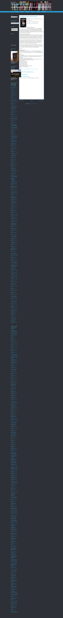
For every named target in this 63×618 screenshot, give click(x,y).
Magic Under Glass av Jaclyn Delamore (14, 448)
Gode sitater (33, 11)
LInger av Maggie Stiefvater (13, 412)
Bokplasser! (38, 11)
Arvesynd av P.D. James (14, 282)
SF (33, 72)
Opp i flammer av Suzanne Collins (13, 488)
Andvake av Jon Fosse (14, 279)
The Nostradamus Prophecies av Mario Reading (13, 584)
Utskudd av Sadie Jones (14, 272)
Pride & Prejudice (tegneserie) (13, 134)
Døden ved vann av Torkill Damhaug (13, 527)
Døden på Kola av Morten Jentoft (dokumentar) (13, 495)
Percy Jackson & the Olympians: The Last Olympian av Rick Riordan (13, 549)
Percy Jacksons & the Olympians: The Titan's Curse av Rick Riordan (14, 560)
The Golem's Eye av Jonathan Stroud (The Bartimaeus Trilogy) (14, 462)
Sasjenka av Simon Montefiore (13, 446)
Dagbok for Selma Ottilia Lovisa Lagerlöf (14, 153)
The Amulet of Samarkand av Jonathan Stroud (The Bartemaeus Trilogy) (14, 468)
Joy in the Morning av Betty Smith (14, 322)
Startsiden (31, 100)
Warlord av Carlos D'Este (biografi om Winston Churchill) (14, 187)
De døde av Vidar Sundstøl (13, 609)
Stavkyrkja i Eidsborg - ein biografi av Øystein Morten (14, 587)
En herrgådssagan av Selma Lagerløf (14, 589)
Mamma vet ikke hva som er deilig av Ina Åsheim (13, 436)
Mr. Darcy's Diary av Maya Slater (13, 281)
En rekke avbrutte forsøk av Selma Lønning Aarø (14, 127)
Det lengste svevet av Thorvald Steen (14, 397)
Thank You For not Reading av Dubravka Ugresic (14, 607)
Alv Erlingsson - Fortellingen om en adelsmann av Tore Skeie (14, 592)
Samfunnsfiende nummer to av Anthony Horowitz (14, 482)
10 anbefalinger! (27, 11)
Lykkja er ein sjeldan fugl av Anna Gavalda (14, 571)
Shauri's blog (34, 52)
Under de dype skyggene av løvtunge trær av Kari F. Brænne (14, 357)
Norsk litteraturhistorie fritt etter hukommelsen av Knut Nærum (14, 266)
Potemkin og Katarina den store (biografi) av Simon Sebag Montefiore (14, 125)
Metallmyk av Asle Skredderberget (13, 424)
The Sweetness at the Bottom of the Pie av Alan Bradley (14, 534)
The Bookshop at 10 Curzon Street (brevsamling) (13, 542)
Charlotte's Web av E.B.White (13, 146)
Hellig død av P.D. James (14, 214)
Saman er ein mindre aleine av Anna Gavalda (14, 602)
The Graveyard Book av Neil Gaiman (14, 92)
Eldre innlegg (41, 100)
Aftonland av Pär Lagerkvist (13, 440)
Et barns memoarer (13, 387)
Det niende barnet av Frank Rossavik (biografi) (14, 612)
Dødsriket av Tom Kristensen (13, 114)
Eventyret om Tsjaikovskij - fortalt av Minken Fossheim (14, 363)
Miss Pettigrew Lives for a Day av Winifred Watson (14, 599)
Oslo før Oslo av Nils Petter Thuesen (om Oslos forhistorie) (13, 433)
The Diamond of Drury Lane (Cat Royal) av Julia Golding (14, 420)
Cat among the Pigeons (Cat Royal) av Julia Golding (14, 417)
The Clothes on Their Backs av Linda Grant (14, 236)
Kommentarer (13, 30)
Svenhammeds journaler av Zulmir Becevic (14, 422)
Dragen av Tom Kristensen (13, 103)
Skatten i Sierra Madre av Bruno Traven (14, 477)
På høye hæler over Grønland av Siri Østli (14, 143)
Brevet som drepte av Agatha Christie (14, 552)
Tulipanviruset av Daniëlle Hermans (13, 391)
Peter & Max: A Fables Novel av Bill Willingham (14, 512)
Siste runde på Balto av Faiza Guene (14, 426)
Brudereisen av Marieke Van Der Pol (14, 471)
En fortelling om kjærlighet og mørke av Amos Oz (14, 578)
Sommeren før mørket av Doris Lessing (14, 492)
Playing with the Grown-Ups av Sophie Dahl (14, 333)
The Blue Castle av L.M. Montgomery (14, 164)
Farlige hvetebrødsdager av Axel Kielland (14, 100)
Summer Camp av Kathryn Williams (13, 168)
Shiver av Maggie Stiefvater (13, 414)
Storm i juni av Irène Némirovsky (13, 160)
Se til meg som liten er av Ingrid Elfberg (14, 404)
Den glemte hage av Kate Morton (13, 174)
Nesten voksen (24, 72)
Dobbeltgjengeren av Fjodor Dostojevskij (13, 518)
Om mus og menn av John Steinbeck (13, 382)
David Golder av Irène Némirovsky (14, 139)
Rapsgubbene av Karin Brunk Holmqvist (14, 464)
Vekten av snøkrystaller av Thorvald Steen (14, 401)
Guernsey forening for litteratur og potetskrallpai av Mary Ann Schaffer (14, 136)
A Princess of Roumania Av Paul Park (14, 193)
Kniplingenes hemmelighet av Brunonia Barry (13, 179)
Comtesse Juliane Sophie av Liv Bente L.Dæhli (13, 504)
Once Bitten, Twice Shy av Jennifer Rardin (14, 170)
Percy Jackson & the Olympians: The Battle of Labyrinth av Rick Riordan (14, 556)
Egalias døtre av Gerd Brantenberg (14, 430)
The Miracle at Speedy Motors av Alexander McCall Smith (14, 141)
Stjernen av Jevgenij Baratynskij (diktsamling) (14, 520)
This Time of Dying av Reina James (14, 311)
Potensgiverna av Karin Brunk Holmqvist (14, 181)
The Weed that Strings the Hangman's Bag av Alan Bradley (14, 456)
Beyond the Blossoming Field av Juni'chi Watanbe (14, 184)
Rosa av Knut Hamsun (14, 234)
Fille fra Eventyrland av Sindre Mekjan (14, 506)
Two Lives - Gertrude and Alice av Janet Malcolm (14, 262)
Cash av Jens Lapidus (14, 569)
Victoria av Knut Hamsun (14, 219)
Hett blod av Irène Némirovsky (13, 151)
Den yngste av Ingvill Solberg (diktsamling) (13, 497)
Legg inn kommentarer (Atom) (33, 103)
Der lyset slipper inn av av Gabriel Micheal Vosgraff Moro (14, 108)
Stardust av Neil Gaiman (14, 294)
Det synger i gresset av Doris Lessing (14, 200)
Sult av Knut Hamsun (13, 300)
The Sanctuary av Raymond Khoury (13, 268)
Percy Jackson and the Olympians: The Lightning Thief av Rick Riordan (14, 580)
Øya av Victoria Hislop (14, 275)
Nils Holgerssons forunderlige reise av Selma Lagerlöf (13, 197)
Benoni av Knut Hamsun (14, 309)
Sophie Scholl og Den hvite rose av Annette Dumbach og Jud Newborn (14, 384)
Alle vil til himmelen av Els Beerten (14, 395)
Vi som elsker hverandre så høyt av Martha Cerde (14, 118)
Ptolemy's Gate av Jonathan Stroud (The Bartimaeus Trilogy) (14, 453)
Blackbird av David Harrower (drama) (13, 575)
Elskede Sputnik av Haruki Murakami (13, 406)
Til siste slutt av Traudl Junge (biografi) (14, 475)
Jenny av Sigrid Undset (14, 510)
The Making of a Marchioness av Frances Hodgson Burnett (14, 360)
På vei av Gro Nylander (14, 562)
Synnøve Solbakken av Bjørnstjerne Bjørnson (14, 508)
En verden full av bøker (20, 4)
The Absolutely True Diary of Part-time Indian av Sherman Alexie (14, 224)
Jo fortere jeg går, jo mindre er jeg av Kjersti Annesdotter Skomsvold (14, 331)
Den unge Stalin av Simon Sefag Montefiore (14, 296)
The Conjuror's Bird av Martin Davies (14, 246)
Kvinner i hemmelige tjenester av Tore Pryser (14, 254)
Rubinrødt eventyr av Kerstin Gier (13, 367)
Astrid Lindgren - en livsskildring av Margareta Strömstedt (14, 459)
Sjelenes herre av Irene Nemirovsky (14, 129)
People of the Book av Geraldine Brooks (14, 228)
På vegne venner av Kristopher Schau (13, 554)
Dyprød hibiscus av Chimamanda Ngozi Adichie (13, 539)
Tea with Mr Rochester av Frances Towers (14, 369)
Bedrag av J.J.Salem (13, 147)
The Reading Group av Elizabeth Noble (14, 242)
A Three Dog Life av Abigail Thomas (13, 155)
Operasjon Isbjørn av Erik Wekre (13, 350)
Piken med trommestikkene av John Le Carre (14, 307)
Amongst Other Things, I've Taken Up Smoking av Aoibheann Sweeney (14, 176)
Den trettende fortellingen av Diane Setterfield (14, 354)
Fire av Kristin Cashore (14, 105)
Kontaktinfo (21, 11)
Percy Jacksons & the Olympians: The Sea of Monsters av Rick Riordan (14, 564)
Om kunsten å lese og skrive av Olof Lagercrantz (14, 313)
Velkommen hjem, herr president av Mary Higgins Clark (14, 249)
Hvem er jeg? (17, 11)
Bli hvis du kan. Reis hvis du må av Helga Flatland (14, 594)
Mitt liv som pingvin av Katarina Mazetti (14, 87)
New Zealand (28, 72)
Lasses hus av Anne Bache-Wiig (13, 238)
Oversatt (32, 72)
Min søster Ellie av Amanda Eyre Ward (13, 318)
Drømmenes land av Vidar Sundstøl (13, 320)
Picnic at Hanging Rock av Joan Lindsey (14, 202)
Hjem (12, 11)
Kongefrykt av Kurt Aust (14, 301)
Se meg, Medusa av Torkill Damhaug (13, 546)
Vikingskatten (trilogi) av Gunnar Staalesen (14, 529)
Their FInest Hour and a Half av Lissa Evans (14, 516)
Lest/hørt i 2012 (43, 11)
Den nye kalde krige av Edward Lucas (14, 218)
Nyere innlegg (22, 100)
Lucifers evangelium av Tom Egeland (14, 94)
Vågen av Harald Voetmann (13, 338)
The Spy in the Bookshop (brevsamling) (14, 536)
